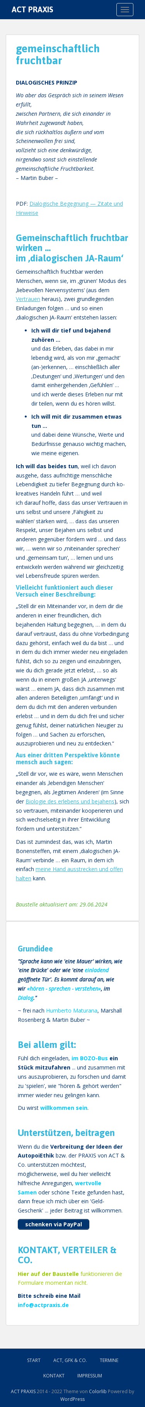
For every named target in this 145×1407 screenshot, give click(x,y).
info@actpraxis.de (43, 1305)
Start (34, 1360)
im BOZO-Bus (90, 1058)
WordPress (72, 1399)
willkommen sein (63, 1107)
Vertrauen (28, 299)
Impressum (89, 1375)
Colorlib (98, 1391)
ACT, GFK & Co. (70, 1360)
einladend (97, 970)
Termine (109, 1360)
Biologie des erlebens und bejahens (70, 801)
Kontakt (54, 1375)
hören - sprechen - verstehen (64, 988)
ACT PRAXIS (32, 9)
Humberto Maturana (71, 1010)
